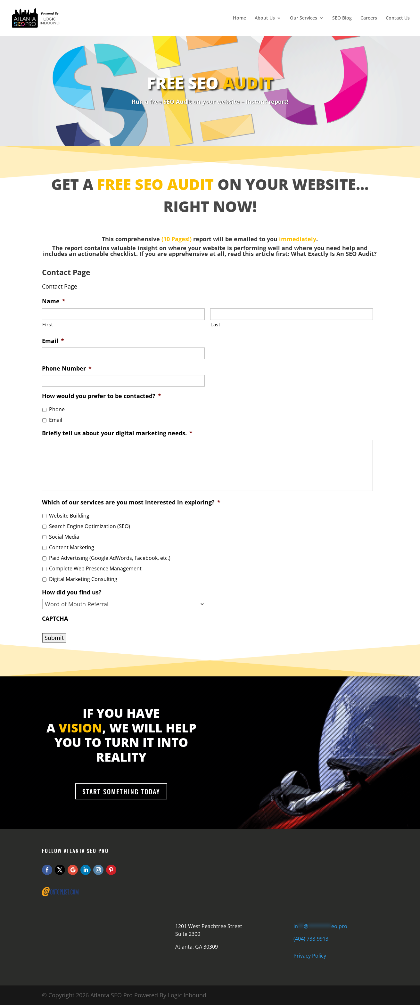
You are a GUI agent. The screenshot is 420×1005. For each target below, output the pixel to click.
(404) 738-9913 (310, 938)
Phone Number (67, 368)
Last (215, 324)
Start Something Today (121, 791)
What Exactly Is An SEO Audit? (334, 253)
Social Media (64, 536)
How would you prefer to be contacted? (101, 396)
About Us (265, 18)
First (47, 324)
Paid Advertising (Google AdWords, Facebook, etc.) (109, 557)
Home (239, 18)
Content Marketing (71, 547)
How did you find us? (72, 592)
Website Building (69, 515)
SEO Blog (342, 18)
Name (53, 301)
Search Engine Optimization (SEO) (89, 526)
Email (53, 341)
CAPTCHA (55, 618)
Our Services (303, 18)
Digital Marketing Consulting (83, 579)
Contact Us (398, 18)
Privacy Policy (309, 955)
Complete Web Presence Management (95, 568)
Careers (368, 18)
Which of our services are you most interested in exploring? (131, 502)
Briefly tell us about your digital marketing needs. (117, 433)
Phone (57, 409)
